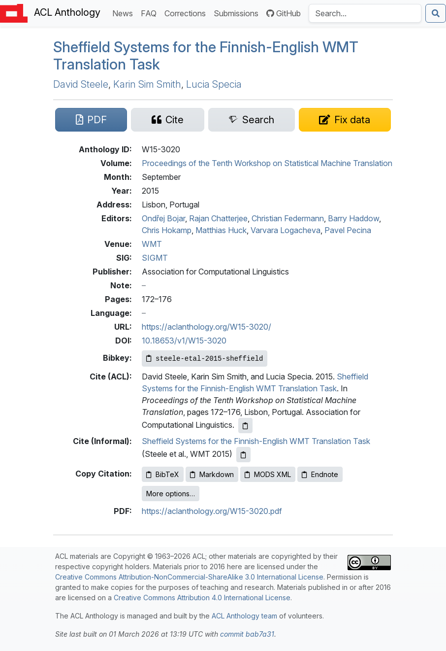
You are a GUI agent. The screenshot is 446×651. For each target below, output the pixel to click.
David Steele (80, 84)
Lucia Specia (214, 84)
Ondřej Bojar (163, 218)
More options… (170, 493)
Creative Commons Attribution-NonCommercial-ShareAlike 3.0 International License (189, 577)
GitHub (283, 13)
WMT (152, 244)
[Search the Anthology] (365, 13)
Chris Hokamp (166, 230)
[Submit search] (435, 13)
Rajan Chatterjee (218, 218)
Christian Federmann (288, 218)
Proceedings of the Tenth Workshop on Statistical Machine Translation (267, 163)
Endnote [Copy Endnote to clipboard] (320, 474)
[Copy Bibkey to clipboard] (204, 358)
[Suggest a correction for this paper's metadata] (345, 120)
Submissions (238, 12)
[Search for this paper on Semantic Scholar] (251, 120)
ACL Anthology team (244, 616)
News (124, 12)
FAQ (150, 12)
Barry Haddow (353, 218)
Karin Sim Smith (147, 84)
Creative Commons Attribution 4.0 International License (202, 597)
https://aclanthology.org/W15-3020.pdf (212, 511)
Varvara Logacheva (285, 230)
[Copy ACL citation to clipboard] (245, 425)
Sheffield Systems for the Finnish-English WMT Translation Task (256, 441)
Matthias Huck (221, 230)
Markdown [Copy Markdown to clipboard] (212, 474)
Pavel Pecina (347, 230)
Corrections (187, 12)
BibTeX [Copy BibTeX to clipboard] (162, 474)
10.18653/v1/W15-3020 (184, 340)
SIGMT (155, 258)
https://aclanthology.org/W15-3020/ (206, 327)
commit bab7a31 (247, 634)
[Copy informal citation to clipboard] (243, 454)
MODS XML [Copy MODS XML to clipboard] (268, 474)
